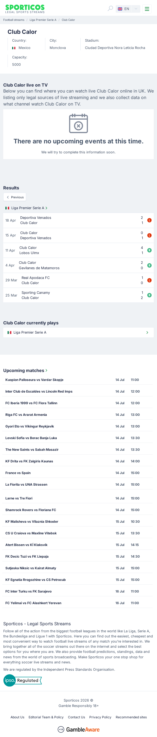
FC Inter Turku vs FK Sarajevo (28, 591)
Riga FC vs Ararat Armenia (26, 415)
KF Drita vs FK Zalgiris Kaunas (29, 461)
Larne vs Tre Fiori (18, 498)
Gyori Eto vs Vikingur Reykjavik (29, 426)
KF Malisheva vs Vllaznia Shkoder (31, 521)
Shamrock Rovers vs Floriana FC (30, 510)
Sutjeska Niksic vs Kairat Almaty (30, 568)
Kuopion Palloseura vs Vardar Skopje (34, 380)
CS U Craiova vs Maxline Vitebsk (31, 533)
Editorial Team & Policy (46, 717)
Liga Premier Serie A (27, 208)
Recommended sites (131, 717)
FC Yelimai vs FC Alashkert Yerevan (33, 603)
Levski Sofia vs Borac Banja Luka (31, 438)
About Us (17, 717)
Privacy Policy (100, 717)
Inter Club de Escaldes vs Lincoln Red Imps (39, 391)
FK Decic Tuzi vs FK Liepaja (27, 556)
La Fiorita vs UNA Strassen (26, 484)
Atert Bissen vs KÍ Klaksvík (26, 545)
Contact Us (76, 717)
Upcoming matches (26, 370)
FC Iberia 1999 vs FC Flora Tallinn (31, 403)
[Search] (110, 8)
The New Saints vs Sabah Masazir (32, 450)
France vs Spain (17, 473)
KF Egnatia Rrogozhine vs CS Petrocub (35, 580)
